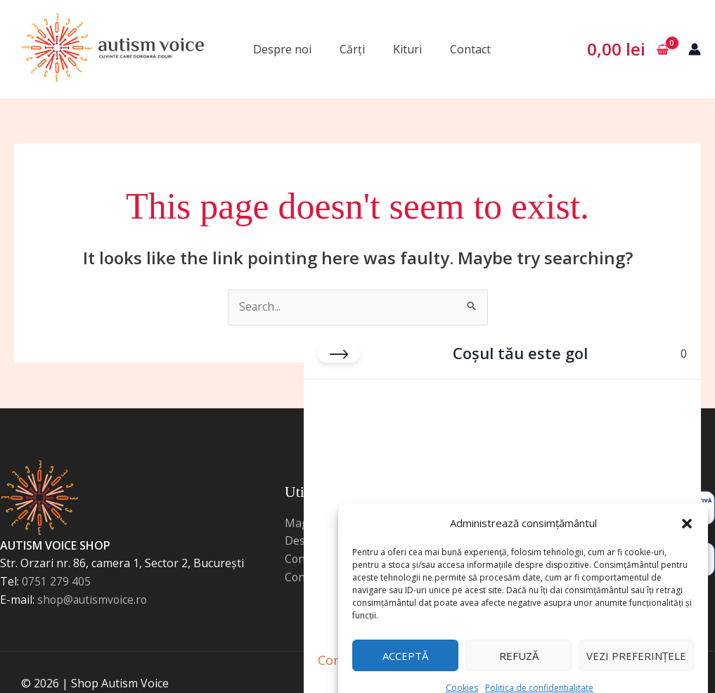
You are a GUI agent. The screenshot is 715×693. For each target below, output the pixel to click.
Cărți (352, 49)
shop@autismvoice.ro (93, 600)
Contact (470, 49)
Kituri (407, 49)
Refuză (519, 634)
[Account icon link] (694, 49)
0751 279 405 (56, 582)
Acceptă (405, 634)
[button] (687, 498)
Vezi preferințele (636, 634)
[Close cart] (339, 336)
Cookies (462, 666)
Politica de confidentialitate (539, 666)
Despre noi (282, 49)
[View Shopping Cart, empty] (627, 49)
